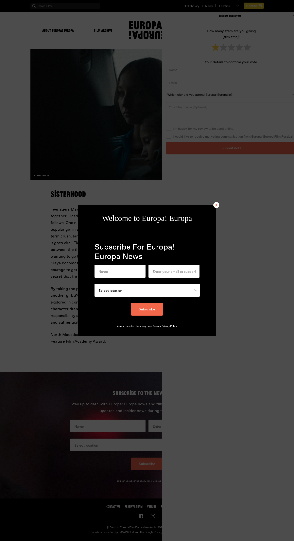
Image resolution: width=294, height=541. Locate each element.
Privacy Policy (169, 326)
